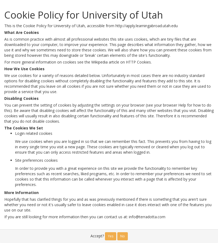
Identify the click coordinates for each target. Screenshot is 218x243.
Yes (110, 236)
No (122, 236)
